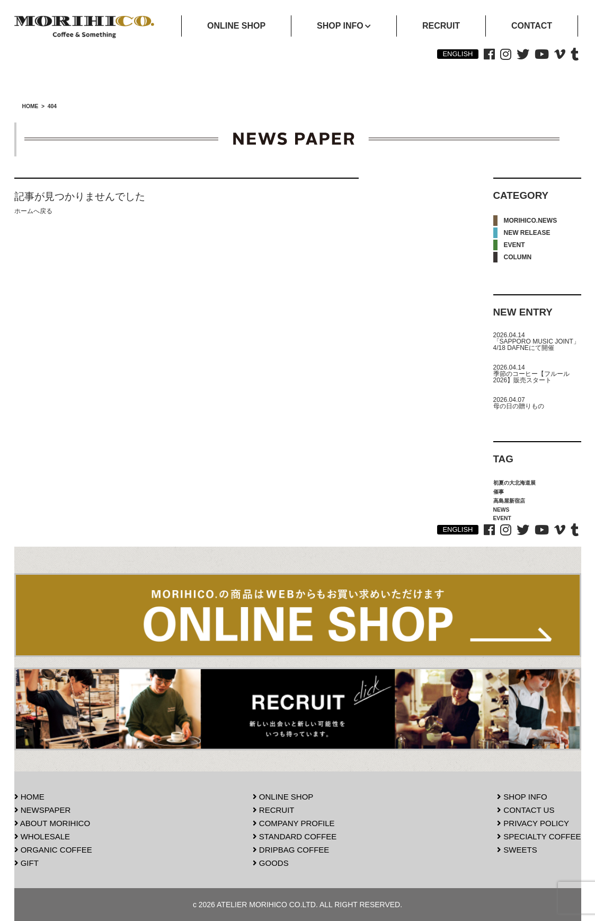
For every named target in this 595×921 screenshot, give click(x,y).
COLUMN (518, 257)
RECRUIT (274, 809)
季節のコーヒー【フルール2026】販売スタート (531, 377)
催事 (498, 492)
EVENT (514, 245)
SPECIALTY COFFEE (539, 836)
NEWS (501, 510)
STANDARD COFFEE (295, 836)
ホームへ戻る (33, 211)
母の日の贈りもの (518, 406)
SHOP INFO (522, 796)
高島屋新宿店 (509, 501)
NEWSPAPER (42, 809)
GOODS (271, 862)
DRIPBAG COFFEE (291, 849)
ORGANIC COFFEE (53, 849)
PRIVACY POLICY (533, 823)
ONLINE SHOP (283, 796)
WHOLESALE (42, 836)
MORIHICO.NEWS (530, 220)
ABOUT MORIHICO (52, 823)
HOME (29, 796)
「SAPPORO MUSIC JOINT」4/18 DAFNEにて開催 (536, 345)
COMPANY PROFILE (294, 823)
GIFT (26, 862)
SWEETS (517, 849)
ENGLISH (457, 54)
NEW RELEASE (527, 232)
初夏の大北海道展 (514, 483)
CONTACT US (525, 809)
